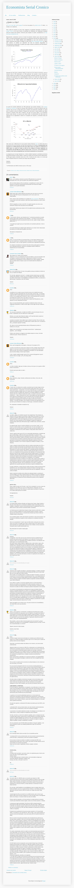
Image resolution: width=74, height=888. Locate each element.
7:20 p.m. (12, 249)
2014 (54, 30)
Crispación (56, 74)
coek (11, 376)
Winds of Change (58, 58)
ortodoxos (13, 108)
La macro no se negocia (59, 65)
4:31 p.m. (12, 530)
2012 (54, 34)
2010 (54, 38)
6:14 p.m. (12, 187)
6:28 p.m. (12, 605)
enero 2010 (57, 81)
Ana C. (11, 177)
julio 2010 (57, 49)
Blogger (43, 881)
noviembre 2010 (58, 41)
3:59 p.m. (12, 372)
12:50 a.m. (12, 306)
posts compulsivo (34, 198)
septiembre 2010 (58, 45)
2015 (54, 29)
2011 (54, 36)
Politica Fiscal (29, 170)
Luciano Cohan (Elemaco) (15, 191)
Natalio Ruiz (12, 269)
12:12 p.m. (12, 339)
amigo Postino (9, 31)
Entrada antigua (43, 870)
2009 (54, 83)
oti (10, 215)
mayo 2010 (57, 52)
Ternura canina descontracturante (58, 68)
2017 (54, 25)
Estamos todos (57, 61)
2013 (54, 32)
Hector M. (12, 413)
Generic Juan (13, 170)
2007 (54, 87)
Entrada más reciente (11, 870)
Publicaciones (21, 15)
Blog (28, 15)
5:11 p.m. (12, 564)
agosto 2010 (57, 47)
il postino (12, 287)
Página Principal (27, 870)
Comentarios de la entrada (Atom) (19, 872)
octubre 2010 (57, 43)
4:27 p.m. (12, 497)
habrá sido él (38, 25)
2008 (54, 85)
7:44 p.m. (12, 265)
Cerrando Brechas (58, 70)
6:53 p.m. (12, 211)
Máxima (56, 72)
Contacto (34, 15)
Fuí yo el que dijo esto (12, 25)
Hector (41, 41)
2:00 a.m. (12, 408)
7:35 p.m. (12, 864)
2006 (54, 89)
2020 (54, 21)
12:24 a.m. (12, 745)
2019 (54, 23)
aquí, (37, 143)
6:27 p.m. (12, 772)
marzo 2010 (57, 56)
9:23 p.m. (12, 727)
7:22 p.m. (12, 630)
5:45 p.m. (12, 764)
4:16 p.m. (12, 480)
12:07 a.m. (12, 381)
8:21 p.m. (12, 283)
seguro (20, 25)
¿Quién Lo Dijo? (57, 63)
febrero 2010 (57, 79)
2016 (54, 27)
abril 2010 (57, 54)
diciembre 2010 (58, 39)
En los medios (12, 15)
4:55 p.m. (12, 556)
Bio (6, 15)
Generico (12, 310)
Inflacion (18, 170)
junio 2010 (57, 51)
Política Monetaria (35, 170)
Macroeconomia (23, 170)
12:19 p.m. (12, 357)
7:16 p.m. (12, 233)
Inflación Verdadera (58, 60)
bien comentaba (35, 41)
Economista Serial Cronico (27, 7)
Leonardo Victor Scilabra (15, 253)
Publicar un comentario (13, 867)
